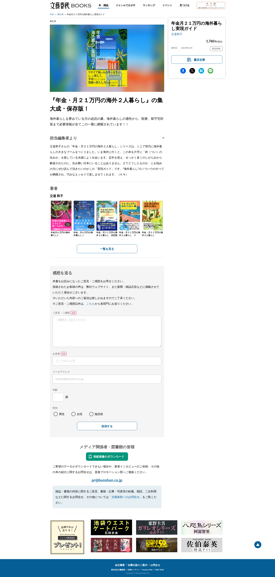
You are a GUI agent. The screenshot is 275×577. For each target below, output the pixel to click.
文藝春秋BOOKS (70, 5)
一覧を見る (107, 248)
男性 (62, 414)
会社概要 (120, 564)
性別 (55, 407)
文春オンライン (134, 570)
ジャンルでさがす (125, 5)
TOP (52, 14)
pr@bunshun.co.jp (107, 480)
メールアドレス (61, 371)
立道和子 (176, 34)
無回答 (99, 414)
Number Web (147, 570)
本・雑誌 (103, 5)
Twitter (192, 71)
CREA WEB (159, 570)
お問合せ (155, 564)
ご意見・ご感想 (61, 312)
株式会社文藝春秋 (118, 570)
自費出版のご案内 (137, 564)
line (210, 71)
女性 (79, 414)
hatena (201, 71)
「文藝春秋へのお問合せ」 (125, 497)
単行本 (60, 14)
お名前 (56, 353)
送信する (107, 426)
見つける (184, 5)
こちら (90, 303)
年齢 (55, 389)
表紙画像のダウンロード (108, 456)
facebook (183, 71)
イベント (167, 5)
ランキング (149, 5)
